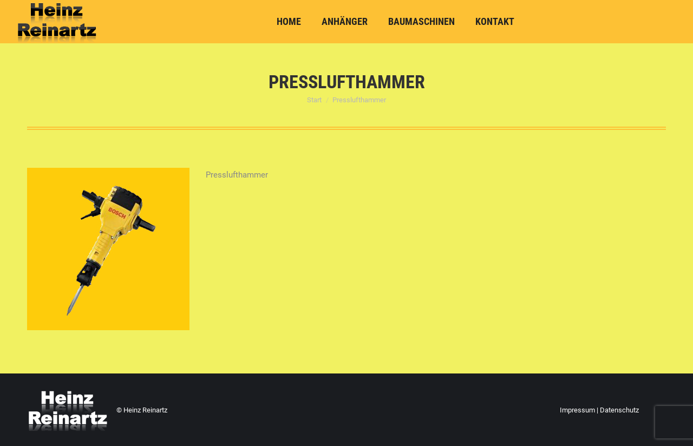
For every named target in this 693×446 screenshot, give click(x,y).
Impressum (577, 410)
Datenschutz (619, 410)
